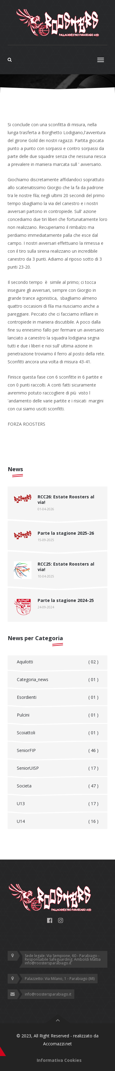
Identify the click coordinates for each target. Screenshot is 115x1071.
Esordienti (57, 697)
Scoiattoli (57, 732)
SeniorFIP (57, 750)
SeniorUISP (57, 768)
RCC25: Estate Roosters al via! (66, 566)
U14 (57, 821)
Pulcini (57, 715)
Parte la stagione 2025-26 (66, 533)
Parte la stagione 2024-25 (66, 600)
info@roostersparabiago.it (48, 994)
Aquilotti (57, 662)
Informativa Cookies (59, 1060)
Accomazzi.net (57, 1044)
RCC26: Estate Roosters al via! (66, 499)
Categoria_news (57, 679)
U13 (57, 803)
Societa (57, 786)
